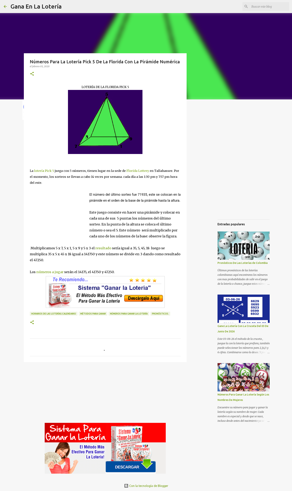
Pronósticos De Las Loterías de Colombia (243, 262)
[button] (32, 74)
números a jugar (50, 272)
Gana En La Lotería (36, 6)
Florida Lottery (137, 171)
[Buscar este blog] (269, 6)
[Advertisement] (60, 210)
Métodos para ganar (93, 313)
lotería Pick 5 (43, 171)
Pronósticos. (160, 313)
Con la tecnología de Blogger (146, 485)
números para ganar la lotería (129, 313)
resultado (103, 248)
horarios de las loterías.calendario (53, 313)
